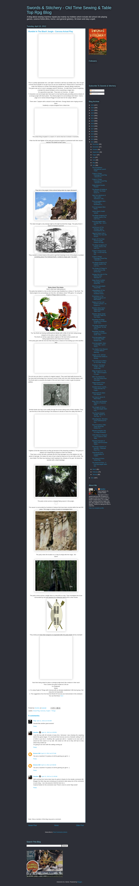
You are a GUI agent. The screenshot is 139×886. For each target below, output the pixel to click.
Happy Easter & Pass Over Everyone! (98, 383)
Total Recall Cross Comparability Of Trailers (98, 454)
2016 (92, 131)
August (95, 155)
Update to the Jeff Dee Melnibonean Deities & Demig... (99, 356)
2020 (92, 121)
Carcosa (42, 711)
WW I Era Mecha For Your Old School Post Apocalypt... (99, 378)
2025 (92, 107)
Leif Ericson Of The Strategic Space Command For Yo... (98, 229)
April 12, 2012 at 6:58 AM (48, 765)
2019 (92, 123)
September (96, 152)
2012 (92, 142)
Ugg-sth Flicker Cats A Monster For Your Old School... (99, 234)
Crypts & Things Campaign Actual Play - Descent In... (99, 258)
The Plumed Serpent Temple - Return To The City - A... (98, 414)
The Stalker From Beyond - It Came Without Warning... (99, 350)
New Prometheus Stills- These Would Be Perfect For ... (99, 426)
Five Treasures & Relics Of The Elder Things (99, 361)
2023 (92, 113)
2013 (92, 139)
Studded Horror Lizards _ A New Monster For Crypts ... (99, 388)
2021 (92, 118)
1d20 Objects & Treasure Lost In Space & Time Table (99, 436)
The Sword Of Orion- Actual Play (98, 459)
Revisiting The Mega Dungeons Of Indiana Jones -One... (99, 321)
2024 (92, 110)
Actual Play (36, 711)
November (96, 147)
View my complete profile (96, 508)
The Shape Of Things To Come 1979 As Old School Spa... (99, 270)
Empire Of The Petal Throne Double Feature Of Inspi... (98, 240)
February (95, 472)
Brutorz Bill (37, 753)
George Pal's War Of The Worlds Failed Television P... (99, 276)
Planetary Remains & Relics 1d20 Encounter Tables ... (99, 442)
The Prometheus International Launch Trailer (99, 169)
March (95, 469)
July (94, 157)
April (94, 165)
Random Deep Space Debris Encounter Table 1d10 (98, 309)
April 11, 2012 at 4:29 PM (49, 732)
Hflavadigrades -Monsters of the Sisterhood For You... (99, 420)
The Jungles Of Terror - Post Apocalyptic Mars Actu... (99, 408)
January (95, 474)
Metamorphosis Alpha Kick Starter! (98, 393)
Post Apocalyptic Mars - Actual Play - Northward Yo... (99, 202)
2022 (92, 115)
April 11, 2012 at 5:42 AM (44, 721)
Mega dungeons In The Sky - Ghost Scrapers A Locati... (99, 372)
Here (61, 696)
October (95, 149)
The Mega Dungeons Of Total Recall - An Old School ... (99, 327)
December (96, 144)
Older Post (80, 825)
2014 (92, 136)
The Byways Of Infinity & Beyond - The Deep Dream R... (99, 191)
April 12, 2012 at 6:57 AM (48, 753)
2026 (92, 105)
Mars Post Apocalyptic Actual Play (98, 287)
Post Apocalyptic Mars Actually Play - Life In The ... (99, 223)
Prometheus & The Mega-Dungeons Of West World (98, 297)
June (94, 160)
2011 (92, 478)
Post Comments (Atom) (60, 832)
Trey (34, 721)
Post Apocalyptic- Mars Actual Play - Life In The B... (99, 344)
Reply (35, 726)
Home (56, 825)
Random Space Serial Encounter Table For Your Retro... (99, 315)
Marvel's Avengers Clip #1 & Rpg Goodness (99, 431)
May (94, 162)
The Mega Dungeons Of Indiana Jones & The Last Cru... (99, 246)
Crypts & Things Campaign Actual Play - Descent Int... (99, 175)
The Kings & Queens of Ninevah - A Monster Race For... (99, 448)
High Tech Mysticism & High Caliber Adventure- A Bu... (99, 197)
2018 (92, 126)
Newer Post (32, 825)
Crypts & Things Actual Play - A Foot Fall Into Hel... (99, 252)
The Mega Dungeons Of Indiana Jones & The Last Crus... (99, 217)
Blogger (79, 882)
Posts (92, 90)
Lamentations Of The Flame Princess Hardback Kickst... (98, 292)
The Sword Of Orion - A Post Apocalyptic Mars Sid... (99, 464)
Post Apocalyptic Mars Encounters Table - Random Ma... (98, 339)
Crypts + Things (51, 711)
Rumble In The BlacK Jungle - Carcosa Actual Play (98, 366)
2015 (92, 134)
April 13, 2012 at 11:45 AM (49, 776)
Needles (35, 732)
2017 (92, 129)
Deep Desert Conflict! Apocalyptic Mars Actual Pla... (98, 281)
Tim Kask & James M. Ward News (98, 398)
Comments (94, 93)
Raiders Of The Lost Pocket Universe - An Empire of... (99, 303)
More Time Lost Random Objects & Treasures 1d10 (99, 403)
